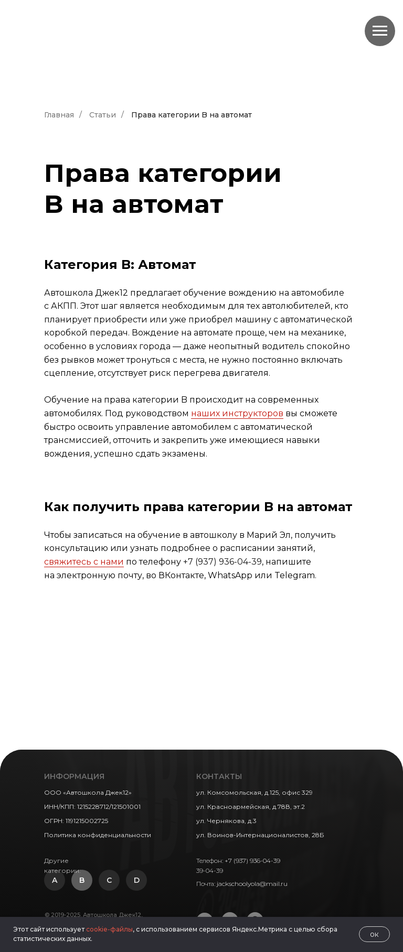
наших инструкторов (237, 413)
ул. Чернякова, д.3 (226, 821)
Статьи (102, 115)
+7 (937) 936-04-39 (222, 562)
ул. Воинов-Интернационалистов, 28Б (260, 835)
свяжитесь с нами (84, 562)
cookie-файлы (109, 929)
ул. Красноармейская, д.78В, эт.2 (250, 806)
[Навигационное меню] (380, 31)
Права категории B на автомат (191, 115)
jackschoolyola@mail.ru (252, 884)
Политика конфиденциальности (97, 835)
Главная (59, 115)
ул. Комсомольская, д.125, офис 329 (254, 792)
